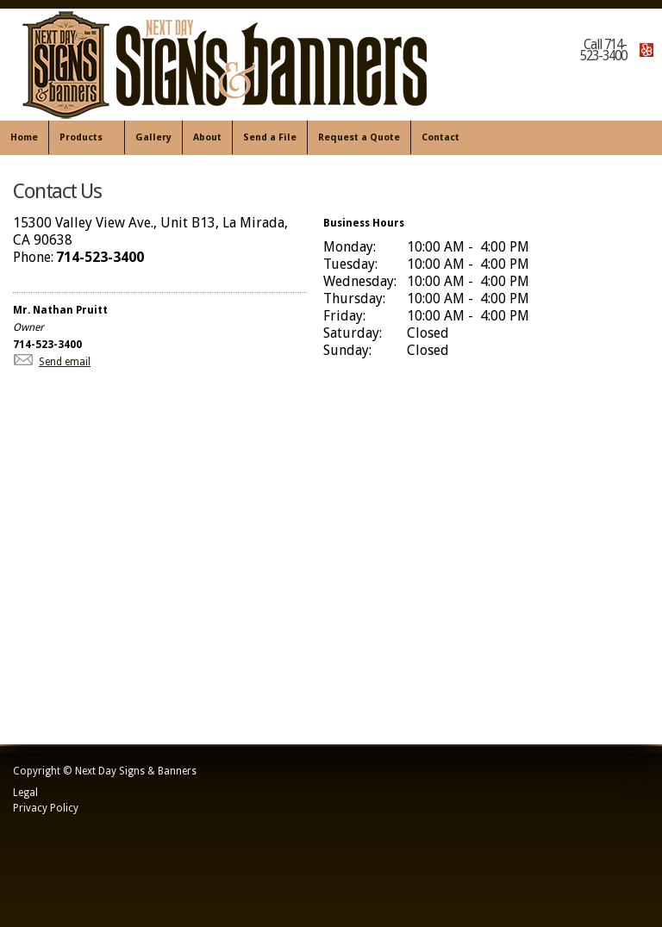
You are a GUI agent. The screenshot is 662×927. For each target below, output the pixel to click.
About (207, 137)
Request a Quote (359, 137)
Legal (25, 793)
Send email (65, 362)
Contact (440, 137)
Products (83, 138)
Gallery (153, 137)
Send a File (270, 137)
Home (24, 137)
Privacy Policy (45, 808)
